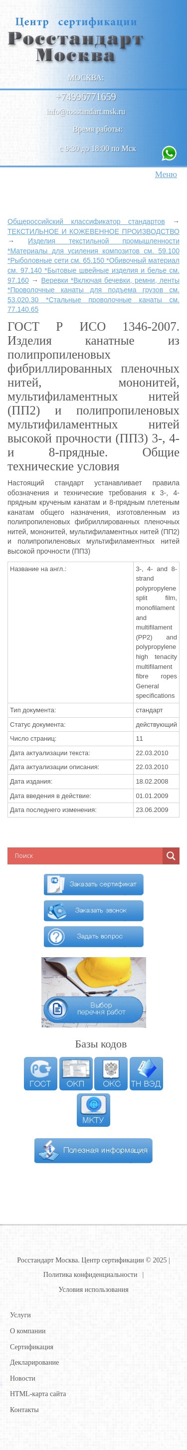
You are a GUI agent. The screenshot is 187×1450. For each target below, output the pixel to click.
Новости (22, 1378)
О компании (27, 1331)
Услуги (20, 1315)
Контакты (24, 1410)
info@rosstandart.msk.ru (86, 111)
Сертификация (31, 1347)
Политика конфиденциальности (90, 1274)
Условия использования (93, 1289)
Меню (166, 174)
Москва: (86, 77)
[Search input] (77, 855)
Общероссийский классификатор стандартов (86, 221)
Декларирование (34, 1362)
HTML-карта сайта (38, 1394)
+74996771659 (85, 96)
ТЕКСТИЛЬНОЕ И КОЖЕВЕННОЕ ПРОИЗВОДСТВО (93, 231)
